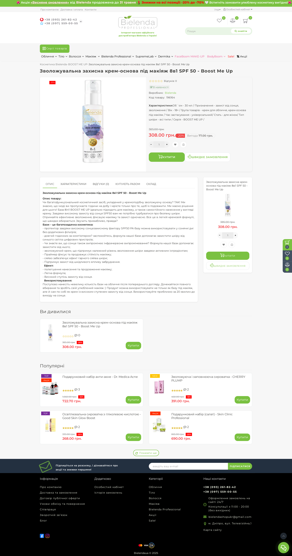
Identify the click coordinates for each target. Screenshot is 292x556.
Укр (217, 9)
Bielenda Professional (117, 56)
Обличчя (49, 56)
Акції (242, 56)
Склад (151, 184)
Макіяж (92, 56)
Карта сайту (212, 530)
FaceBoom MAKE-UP (189, 56)
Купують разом (127, 184)
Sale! (230, 56)
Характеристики (73, 184)
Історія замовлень (108, 492)
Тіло (62, 56)
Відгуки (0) (101, 184)
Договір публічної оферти (60, 498)
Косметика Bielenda (53, 64)
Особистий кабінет (237, 9)
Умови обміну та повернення (62, 503)
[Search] (241, 31)
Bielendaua (141, 553)
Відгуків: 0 (170, 80)
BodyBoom (216, 56)
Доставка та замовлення (58, 492)
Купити (166, 157)
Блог (43, 520)
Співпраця (48, 509)
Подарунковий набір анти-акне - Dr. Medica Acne (100, 377)
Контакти (90, 9)
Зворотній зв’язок (53, 515)
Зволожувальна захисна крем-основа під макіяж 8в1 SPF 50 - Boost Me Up (99, 324)
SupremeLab (146, 56)
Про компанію (49, 9)
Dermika (165, 56)
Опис (50, 184)
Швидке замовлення (207, 157)
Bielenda (170, 92)
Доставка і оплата (72, 9)
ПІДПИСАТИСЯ (240, 466)
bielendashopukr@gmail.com (230, 517)
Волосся (76, 56)
